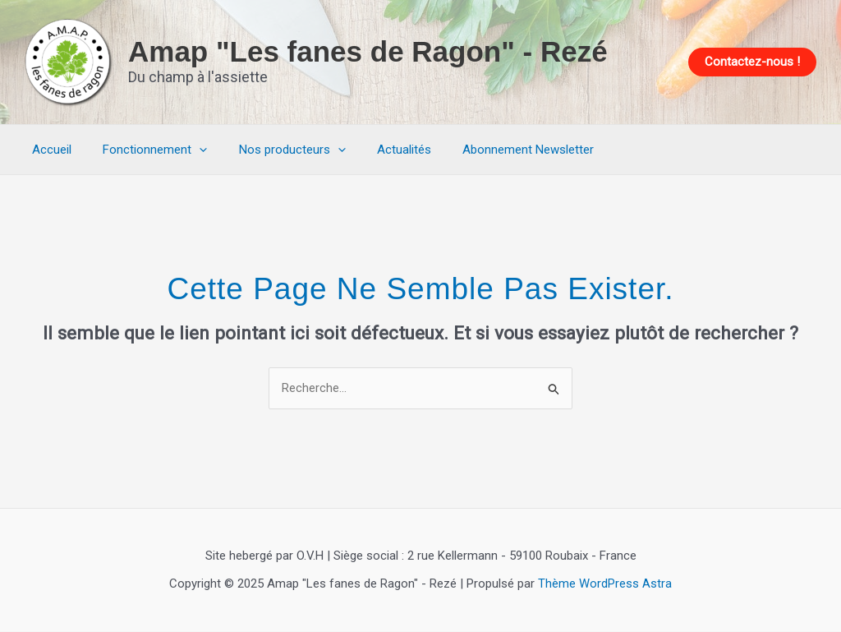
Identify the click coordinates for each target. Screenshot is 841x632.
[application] (189, 149)
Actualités (380, 149)
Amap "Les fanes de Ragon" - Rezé (368, 51)
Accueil (48, 149)
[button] (752, 62)
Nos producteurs (275, 149)
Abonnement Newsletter (497, 149)
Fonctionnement (145, 149)
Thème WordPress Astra (605, 584)
